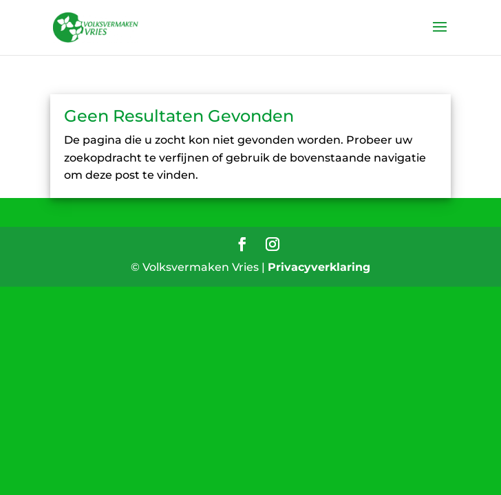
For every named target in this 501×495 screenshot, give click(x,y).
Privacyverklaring (319, 267)
